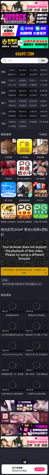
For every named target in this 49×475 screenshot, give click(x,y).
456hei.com (24, 54)
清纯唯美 (22, 105)
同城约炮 (12, 122)
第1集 (5, 280)
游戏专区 (43, 70)
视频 (3, 82)
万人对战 (33, 70)
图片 (3, 103)
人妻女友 (33, 111)
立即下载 (39, 469)
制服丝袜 (12, 95)
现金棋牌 (33, 74)
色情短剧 (22, 126)
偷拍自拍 (22, 90)
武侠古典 (43, 111)
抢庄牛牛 (43, 74)
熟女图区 (33, 105)
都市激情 (12, 111)
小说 (3, 113)
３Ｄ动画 (43, 80)
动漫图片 (43, 101)
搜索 (43, 60)
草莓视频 (33, 122)
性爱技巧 (43, 116)
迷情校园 (12, 116)
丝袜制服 (22, 85)
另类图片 (43, 105)
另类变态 (43, 95)
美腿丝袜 (12, 105)
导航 (3, 123)
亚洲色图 (22, 101)
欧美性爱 (43, 90)
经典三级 (22, 95)
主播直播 (33, 85)
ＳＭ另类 (43, 85)
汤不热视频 (43, 122)
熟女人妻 (12, 85)
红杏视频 (12, 126)
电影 (3, 92)
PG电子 (12, 70)
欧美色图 (33, 101)
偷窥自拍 (12, 101)
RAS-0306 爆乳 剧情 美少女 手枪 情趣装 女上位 (22, 284)
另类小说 (22, 116)
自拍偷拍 (22, 80)
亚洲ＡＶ (12, 80)
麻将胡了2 (12, 74)
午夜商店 (22, 122)
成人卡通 (33, 90)
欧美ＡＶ (33, 80)
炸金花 (22, 74)
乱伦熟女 (33, 95)
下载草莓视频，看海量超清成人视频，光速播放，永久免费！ (25, 272)
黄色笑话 (33, 116)
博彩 (3, 71)
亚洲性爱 (12, 90)
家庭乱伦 (22, 111)
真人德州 (22, 70)
